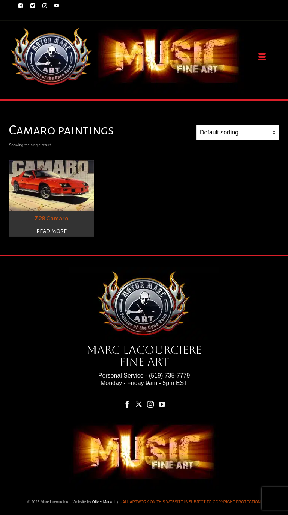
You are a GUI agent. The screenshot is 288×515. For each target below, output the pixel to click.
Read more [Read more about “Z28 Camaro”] (51, 231)
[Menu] (262, 57)
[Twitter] (139, 404)
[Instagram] (150, 404)
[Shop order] (237, 132)
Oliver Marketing (106, 502)
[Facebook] (127, 404)
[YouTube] (162, 404)
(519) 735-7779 (169, 375)
